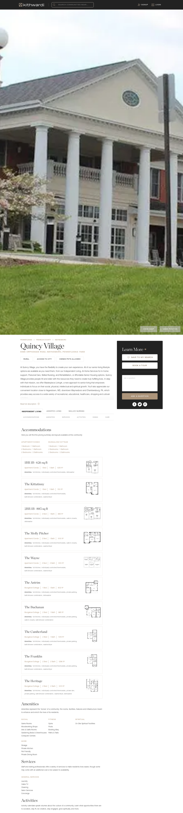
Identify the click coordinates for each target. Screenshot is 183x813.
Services (66, 417)
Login (158, 5)
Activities (81, 417)
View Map (148, 329)
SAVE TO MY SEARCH (140, 357)
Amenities (50, 417)
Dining (95, 417)
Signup (144, 5)
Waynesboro (60, 340)
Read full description (30, 404)
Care (107, 417)
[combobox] (58, 5)
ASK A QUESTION (139, 396)
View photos (170, 329)
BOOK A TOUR (140, 365)
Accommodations (31, 417)
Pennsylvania (26, 340)
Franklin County (43, 340)
